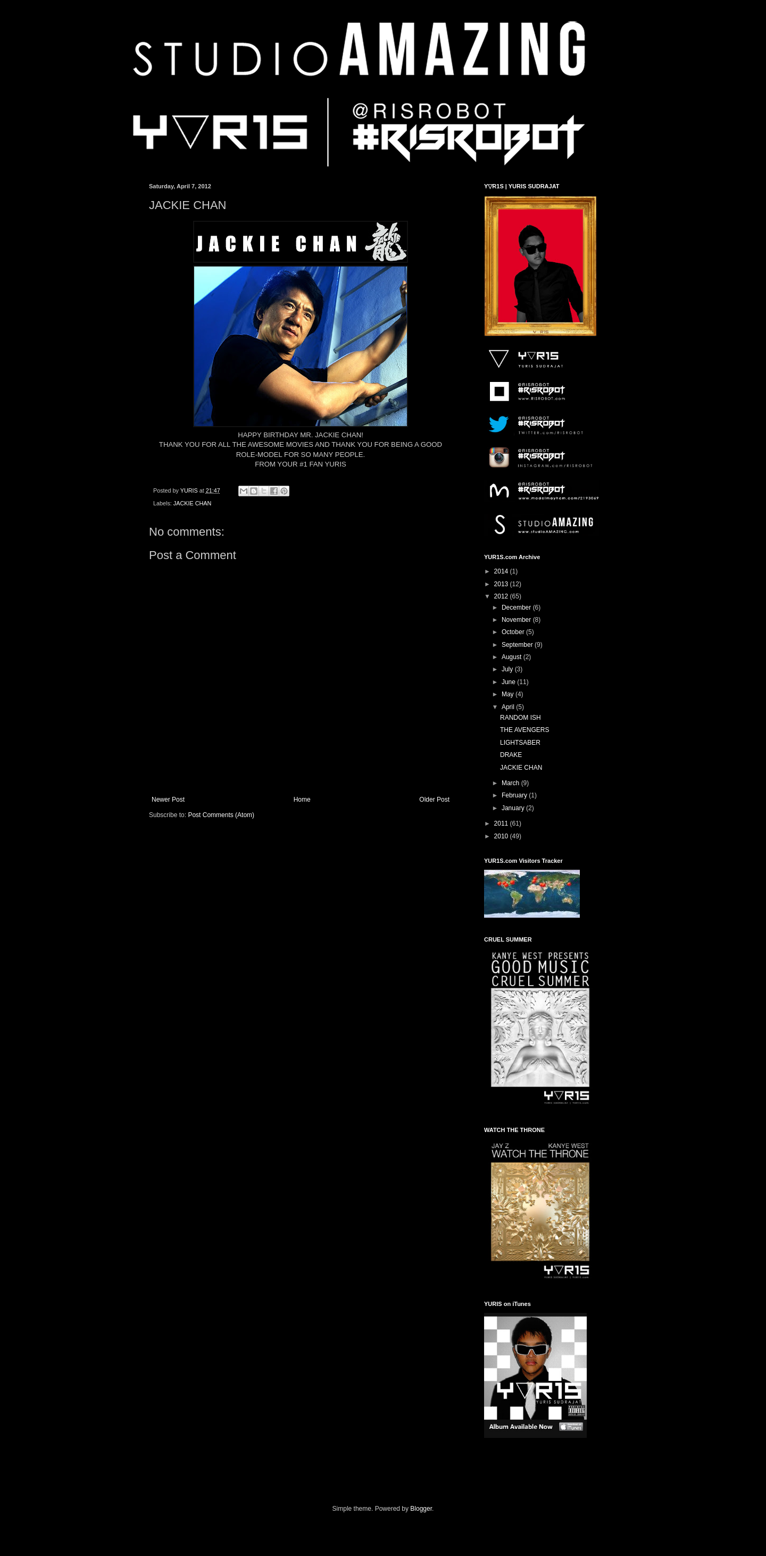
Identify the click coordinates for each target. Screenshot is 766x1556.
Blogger (421, 1508)
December (517, 607)
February (515, 795)
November (517, 619)
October (514, 632)
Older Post (434, 799)
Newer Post (168, 799)
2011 (502, 823)
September (518, 644)
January (514, 808)
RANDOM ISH (520, 717)
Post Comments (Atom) (221, 815)
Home (302, 799)
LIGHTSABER (520, 742)
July (508, 669)
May (508, 694)
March (511, 783)
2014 (502, 571)
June (509, 682)
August (512, 657)
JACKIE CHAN (192, 503)
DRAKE (511, 755)
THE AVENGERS (524, 730)
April (509, 707)
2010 (502, 836)
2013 (502, 584)
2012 (502, 596)
